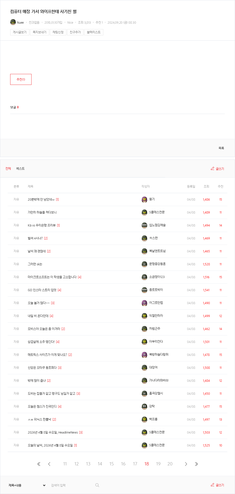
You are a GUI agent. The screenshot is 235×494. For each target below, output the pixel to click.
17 (135, 463)
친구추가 (75, 32)
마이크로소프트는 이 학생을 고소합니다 (52, 277)
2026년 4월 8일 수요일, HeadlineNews (53, 432)
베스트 (20, 168)
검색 (97, 485)
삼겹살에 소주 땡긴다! (41, 342)
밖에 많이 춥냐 (37, 381)
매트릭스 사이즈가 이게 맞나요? (47, 355)
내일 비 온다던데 (38, 316)
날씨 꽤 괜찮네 (37, 251)
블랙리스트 (94, 32)
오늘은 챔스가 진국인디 (42, 406)
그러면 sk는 (35, 264)
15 (112, 463)
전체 (8, 168)
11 (65, 463)
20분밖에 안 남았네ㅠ (41, 199)
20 (170, 463)
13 (88, 463)
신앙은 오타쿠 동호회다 (42, 368)
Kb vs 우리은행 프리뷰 (42, 225)
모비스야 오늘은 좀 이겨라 (44, 329)
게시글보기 (20, 32)
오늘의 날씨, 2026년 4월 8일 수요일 (50, 445)
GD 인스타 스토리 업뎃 (42, 290)
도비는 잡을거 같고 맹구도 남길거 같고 (51, 393)
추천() (21, 79)
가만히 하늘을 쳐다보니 (42, 212)
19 (158, 463)
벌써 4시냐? (35, 238)
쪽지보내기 (39, 32)
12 (77, 463)
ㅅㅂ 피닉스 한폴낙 (39, 419)
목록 (221, 148)
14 (100, 463)
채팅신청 (58, 32)
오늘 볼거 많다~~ (39, 303)
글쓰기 (220, 169)
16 (123, 463)
